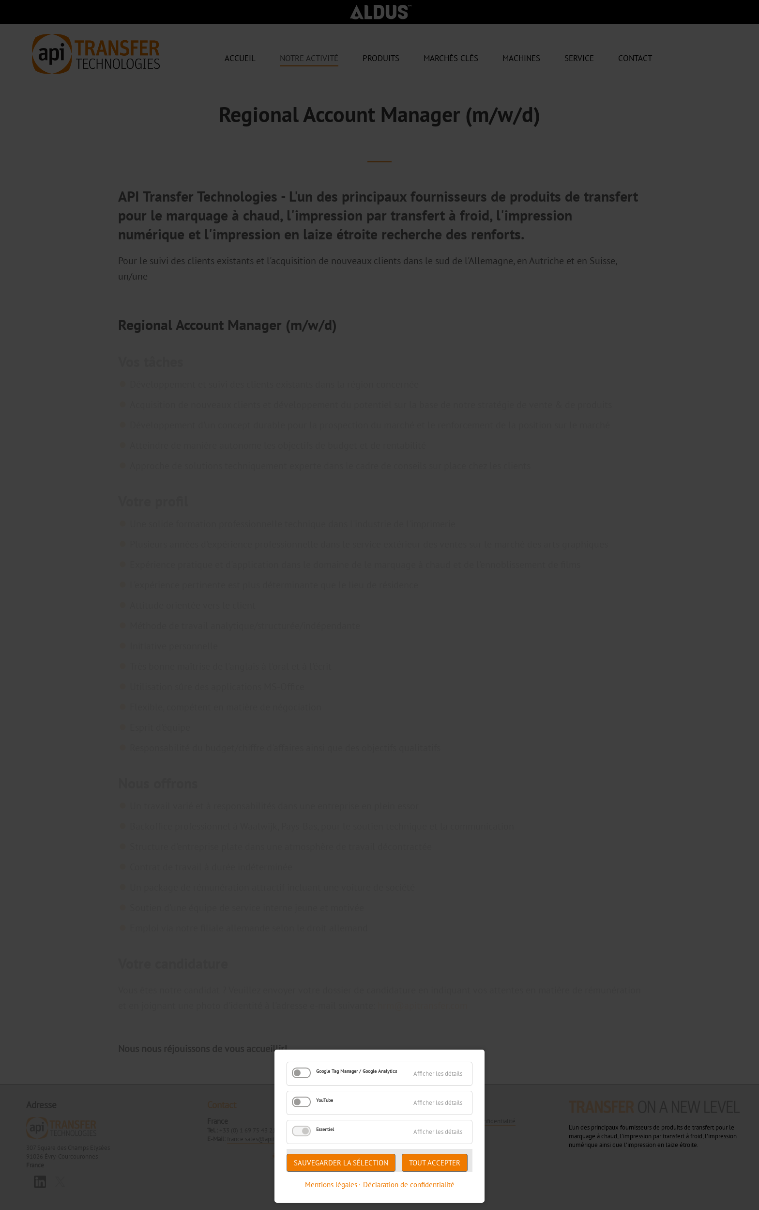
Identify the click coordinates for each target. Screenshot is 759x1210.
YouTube (324, 1100)
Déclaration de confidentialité (409, 1184)
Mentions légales (331, 1184)
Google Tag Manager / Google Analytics (356, 1071)
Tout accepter (434, 1162)
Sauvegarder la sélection (341, 1162)
